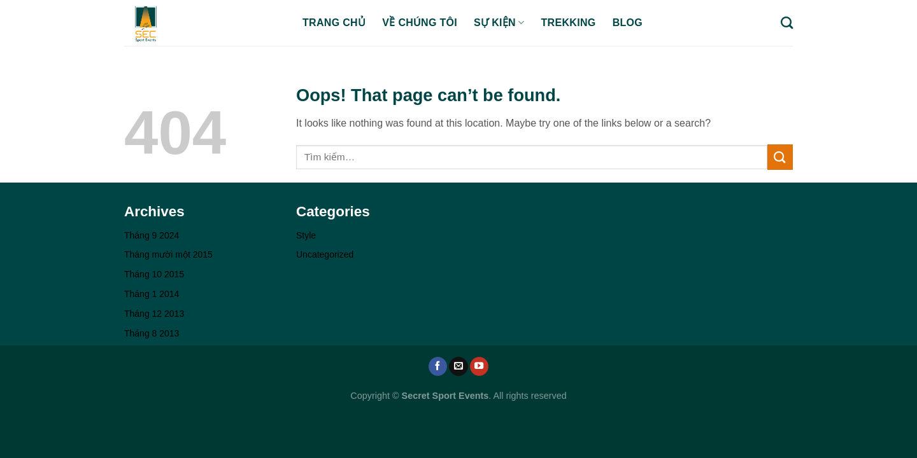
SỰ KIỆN (499, 23)
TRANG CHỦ (334, 22)
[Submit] (780, 156)
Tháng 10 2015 (154, 274)
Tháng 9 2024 (151, 235)
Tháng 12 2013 (154, 314)
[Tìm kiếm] (787, 22)
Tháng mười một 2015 (168, 254)
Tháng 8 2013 (151, 333)
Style (306, 235)
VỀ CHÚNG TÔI (419, 22)
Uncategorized (324, 254)
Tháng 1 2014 (151, 294)
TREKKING (568, 22)
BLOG (628, 22)
